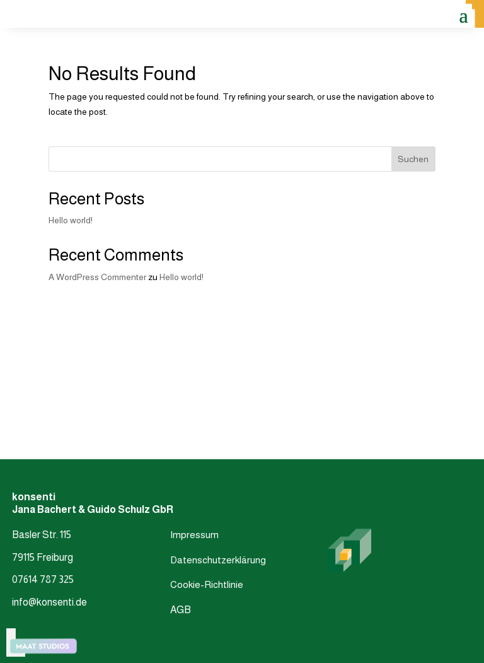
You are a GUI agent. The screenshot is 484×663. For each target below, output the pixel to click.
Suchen (413, 159)
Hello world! (71, 220)
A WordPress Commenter (97, 277)
